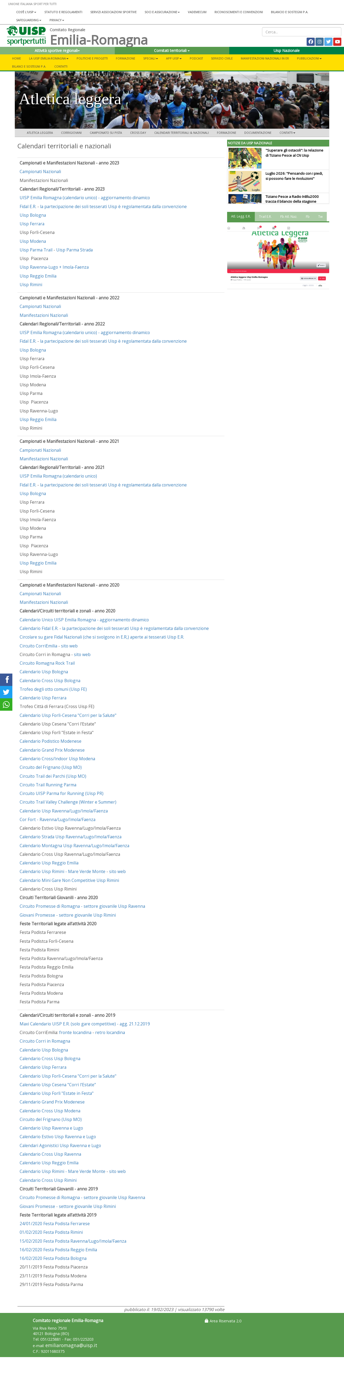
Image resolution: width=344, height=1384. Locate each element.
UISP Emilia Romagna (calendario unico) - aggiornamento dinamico (85, 198)
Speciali (150, 58)
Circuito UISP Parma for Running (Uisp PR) (61, 793)
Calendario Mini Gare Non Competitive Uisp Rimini (69, 880)
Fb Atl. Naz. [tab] (288, 216)
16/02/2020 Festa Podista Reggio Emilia (58, 1250)
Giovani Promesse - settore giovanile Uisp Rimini (68, 915)
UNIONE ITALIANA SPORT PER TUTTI (32, 4)
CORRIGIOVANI (71, 133)
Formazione (125, 58)
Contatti (60, 66)
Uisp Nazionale (287, 50)
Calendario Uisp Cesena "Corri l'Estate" (58, 1085)
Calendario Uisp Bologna (44, 672)
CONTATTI (287, 133)
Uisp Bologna (33, 215)
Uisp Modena (33, 241)
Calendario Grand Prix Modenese (52, 750)
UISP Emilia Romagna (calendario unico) (58, 476)
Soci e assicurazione (162, 12)
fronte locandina (75, 1032)
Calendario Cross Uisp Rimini (48, 1180)
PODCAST (196, 58)
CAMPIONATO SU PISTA (106, 133)
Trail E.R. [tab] (265, 216)
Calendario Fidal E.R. (39, 628)
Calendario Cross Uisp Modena (50, 1111)
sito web (69, 646)
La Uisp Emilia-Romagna (49, 58)
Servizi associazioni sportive (113, 12)
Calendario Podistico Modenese (50, 741)
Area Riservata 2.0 (223, 1320)
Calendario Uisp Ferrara (43, 698)
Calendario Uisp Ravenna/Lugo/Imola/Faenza (64, 811)
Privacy (56, 20)
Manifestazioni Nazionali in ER (265, 58)
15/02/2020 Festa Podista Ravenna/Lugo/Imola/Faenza (73, 1241)
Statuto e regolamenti (63, 12)
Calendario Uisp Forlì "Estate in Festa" (57, 1093)
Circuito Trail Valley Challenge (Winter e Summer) (68, 802)
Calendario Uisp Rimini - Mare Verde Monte (62, 871)
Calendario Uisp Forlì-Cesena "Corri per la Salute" (68, 715)
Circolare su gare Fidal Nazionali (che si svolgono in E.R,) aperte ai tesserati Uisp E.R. (102, 637)
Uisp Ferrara (32, 224)
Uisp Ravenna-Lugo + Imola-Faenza (54, 267)
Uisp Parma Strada (74, 250)
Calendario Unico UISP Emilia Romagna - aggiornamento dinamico (84, 620)
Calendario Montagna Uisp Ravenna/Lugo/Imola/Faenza (74, 846)
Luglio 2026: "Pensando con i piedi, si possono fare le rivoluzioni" (294, 176)
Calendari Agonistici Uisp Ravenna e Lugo (60, 1145)
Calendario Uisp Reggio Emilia (49, 863)
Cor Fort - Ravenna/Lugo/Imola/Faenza (57, 819)
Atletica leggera (40, 133)
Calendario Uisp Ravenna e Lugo (51, 1128)
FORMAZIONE (226, 133)
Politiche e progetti (92, 58)
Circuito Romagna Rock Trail (47, 663)
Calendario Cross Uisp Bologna (50, 681)
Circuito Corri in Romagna (45, 1041)
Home (16, 58)
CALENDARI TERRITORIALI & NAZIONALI (181, 133)
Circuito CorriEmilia (38, 646)
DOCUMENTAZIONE (257, 133)
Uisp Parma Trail (36, 250)
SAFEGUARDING (28, 20)
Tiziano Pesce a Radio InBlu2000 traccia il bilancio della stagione (292, 199)
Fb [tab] (308, 216)
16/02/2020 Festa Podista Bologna (53, 1258)
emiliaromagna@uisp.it (71, 1345)
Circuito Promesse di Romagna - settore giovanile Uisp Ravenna (82, 906)
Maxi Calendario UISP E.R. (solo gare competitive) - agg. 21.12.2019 (85, 1024)
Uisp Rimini (31, 285)
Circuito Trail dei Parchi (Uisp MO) (53, 776)
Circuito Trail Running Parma (48, 785)
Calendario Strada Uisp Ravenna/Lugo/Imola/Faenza (70, 837)
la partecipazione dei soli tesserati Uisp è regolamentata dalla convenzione (113, 206)
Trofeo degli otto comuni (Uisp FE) (53, 689)
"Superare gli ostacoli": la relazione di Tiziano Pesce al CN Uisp (294, 153)
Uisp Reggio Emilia (38, 276)
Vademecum (197, 12)
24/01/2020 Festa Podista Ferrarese (55, 1224)
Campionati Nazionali (40, 171)
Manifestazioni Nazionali (44, 315)
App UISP (174, 58)
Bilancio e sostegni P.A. (289, 12)
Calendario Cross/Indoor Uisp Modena (57, 759)
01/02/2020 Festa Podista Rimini (51, 1232)
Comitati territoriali (172, 50)
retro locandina (110, 1032)
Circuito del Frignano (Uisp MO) (51, 767)
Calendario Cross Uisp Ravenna (50, 1154)
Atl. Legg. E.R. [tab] (241, 216)
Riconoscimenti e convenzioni (238, 12)
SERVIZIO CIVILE (222, 58)
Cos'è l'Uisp (26, 12)
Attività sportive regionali (57, 50)
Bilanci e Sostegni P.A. (29, 66)
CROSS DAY (138, 133)
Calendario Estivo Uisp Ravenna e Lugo (58, 1137)
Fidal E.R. (28, 206)
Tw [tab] (320, 216)
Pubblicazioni (309, 58)
